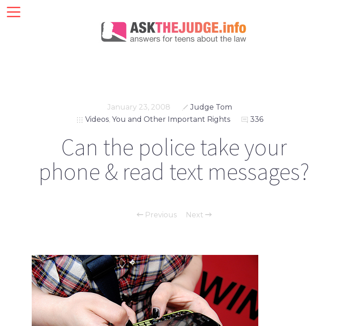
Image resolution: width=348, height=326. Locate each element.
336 (256, 119)
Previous (157, 215)
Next (199, 215)
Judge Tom (211, 107)
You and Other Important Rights (171, 119)
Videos (97, 119)
